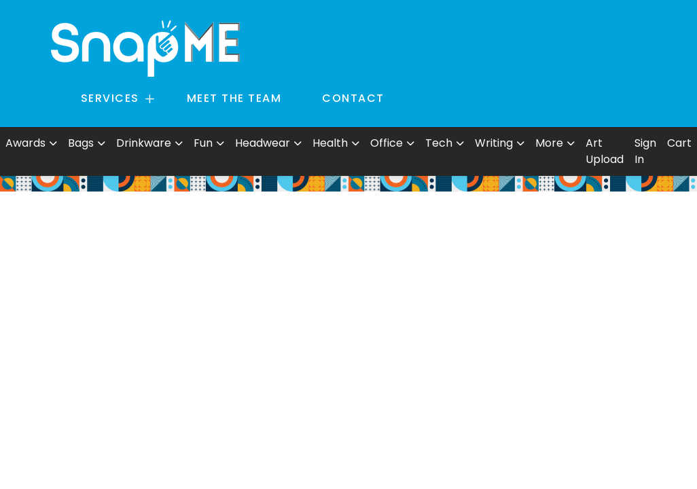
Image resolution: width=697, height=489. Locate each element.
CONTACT (353, 98)
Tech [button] (438, 143)
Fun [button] (203, 143)
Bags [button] (81, 143)
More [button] (549, 143)
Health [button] (330, 143)
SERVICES (110, 98)
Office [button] (386, 143)
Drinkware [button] (143, 143)
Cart (679, 143)
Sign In (645, 151)
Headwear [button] (262, 143)
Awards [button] (25, 143)
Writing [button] (494, 143)
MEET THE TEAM (234, 98)
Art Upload (605, 151)
